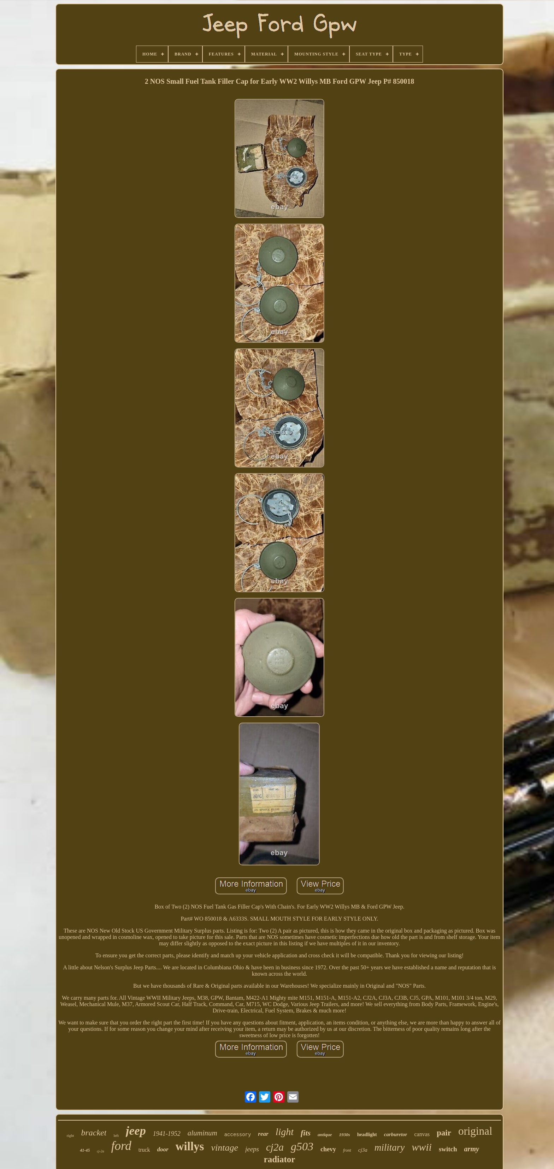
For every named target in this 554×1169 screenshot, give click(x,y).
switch (448, 1149)
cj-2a (100, 1151)
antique (325, 1134)
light (285, 1131)
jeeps (252, 1149)
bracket (93, 1132)
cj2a (275, 1147)
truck (144, 1150)
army (471, 1149)
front (347, 1150)
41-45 (85, 1150)
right (70, 1135)
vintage (224, 1147)
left (116, 1135)
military (390, 1147)
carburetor (395, 1134)
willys (190, 1146)
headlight (367, 1134)
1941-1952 (167, 1133)
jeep (136, 1130)
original (475, 1131)
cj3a (362, 1150)
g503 (302, 1146)
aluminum (202, 1133)
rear (263, 1133)
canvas (422, 1134)
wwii (422, 1147)
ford (121, 1146)
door (163, 1149)
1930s (344, 1134)
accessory (237, 1135)
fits (306, 1132)
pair (444, 1132)
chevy (328, 1149)
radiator (279, 1159)
